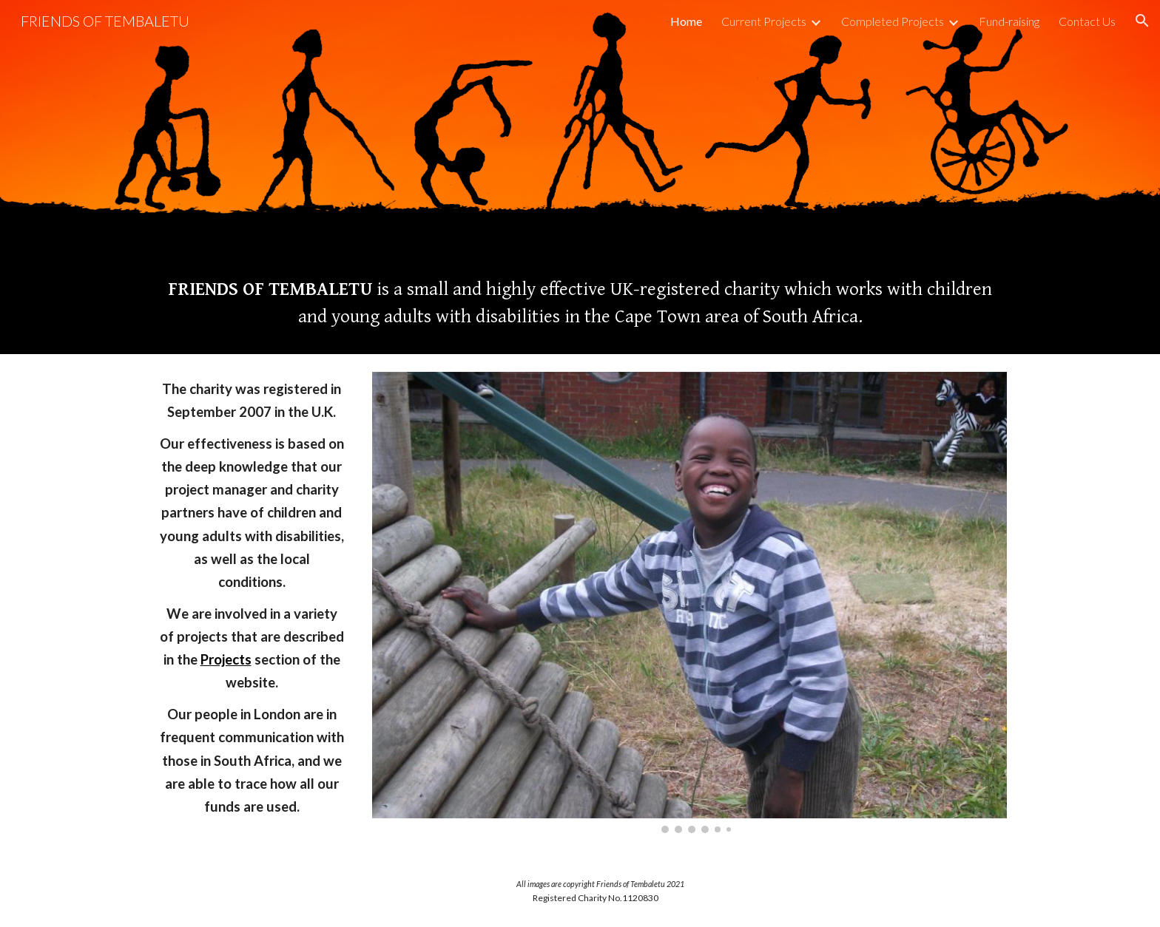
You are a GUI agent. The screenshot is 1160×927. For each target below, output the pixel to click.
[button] (1142, 20)
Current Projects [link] (763, 21)
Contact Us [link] (1087, 21)
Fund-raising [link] (1009, 21)
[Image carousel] (689, 602)
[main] (580, 302)
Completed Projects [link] (892, 21)
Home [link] (686, 21)
